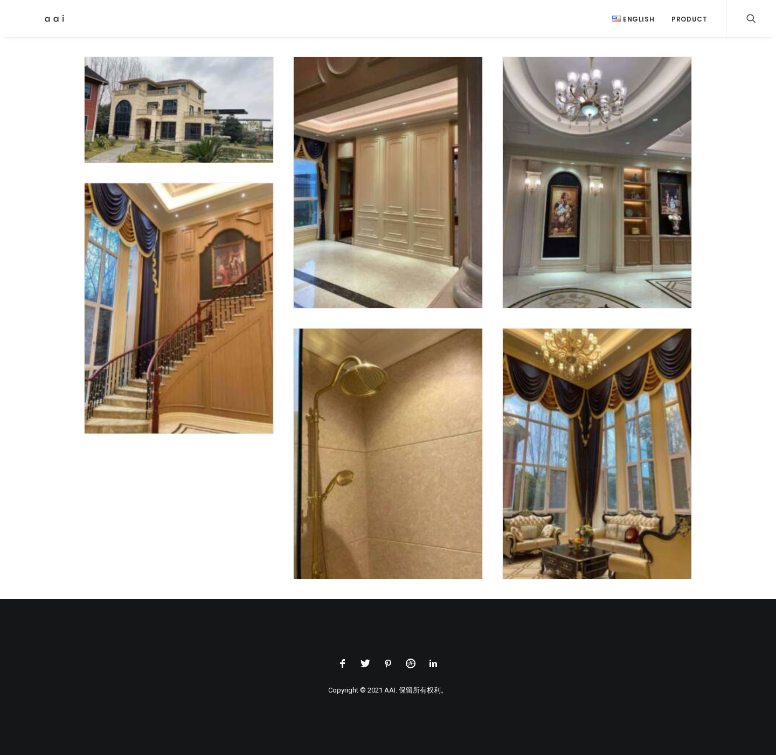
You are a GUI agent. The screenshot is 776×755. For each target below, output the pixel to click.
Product (689, 19)
